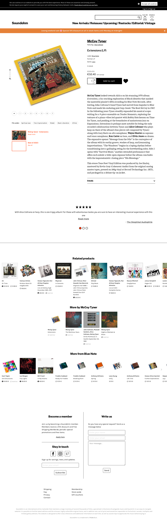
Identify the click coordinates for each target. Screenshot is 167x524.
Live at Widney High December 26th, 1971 (45, 289)
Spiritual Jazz (26, 123)
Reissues (96, 23)
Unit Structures (7, 378)
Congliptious (131, 283)
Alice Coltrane (98, 45)
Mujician (58, 281)
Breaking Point (78, 378)
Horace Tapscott (43, 281)
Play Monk (94, 283)
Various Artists (25, 281)
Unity (111, 378)
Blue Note (95, 56)
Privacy (47, 495)
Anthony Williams (97, 376)
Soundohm (20, 23)
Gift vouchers (77, 495)
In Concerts (59, 283)
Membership (77, 489)
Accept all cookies (149, 4)
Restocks (125, 23)
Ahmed (93, 281)
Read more (31, 134)
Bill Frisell (41, 376)
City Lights (23, 378)
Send (106, 470)
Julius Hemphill (150, 281)
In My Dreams (42, 378)
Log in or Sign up (149, 9)
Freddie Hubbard (61, 376)
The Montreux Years (72, 332)
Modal (52, 123)
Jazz (93, 62)
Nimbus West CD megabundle (26, 284)
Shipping (47, 489)
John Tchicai (77, 281)
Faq (45, 492)
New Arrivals (80, 23)
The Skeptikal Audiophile (139, 222)
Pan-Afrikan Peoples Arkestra (45, 283)
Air (3, 281)
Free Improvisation (40, 123)
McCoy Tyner (96, 41)
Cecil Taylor (6, 376)
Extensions (52, 332)
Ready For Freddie (61, 378)
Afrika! (74, 123)
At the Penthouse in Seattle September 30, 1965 (91, 339)
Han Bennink (83, 283)
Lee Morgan (24, 376)
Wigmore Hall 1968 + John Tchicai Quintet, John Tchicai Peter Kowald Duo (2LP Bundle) (80, 290)
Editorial (137, 23)
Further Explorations (152, 378)
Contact (47, 497)
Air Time (5, 283)
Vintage (150, 23)
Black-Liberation (63, 123)
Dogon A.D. (148, 283)
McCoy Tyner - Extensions (38, 132)
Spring (93, 378)
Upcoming (110, 23)
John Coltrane (88, 330)
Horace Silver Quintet (152, 376)
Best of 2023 (33, 143)
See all (30, 145)
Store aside (76, 492)
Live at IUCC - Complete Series (114, 289)
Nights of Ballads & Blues (108, 333)
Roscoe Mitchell (132, 281)
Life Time (130, 378)
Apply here (60, 437)
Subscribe (60, 472)
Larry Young (113, 376)
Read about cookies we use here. (86, 5)
